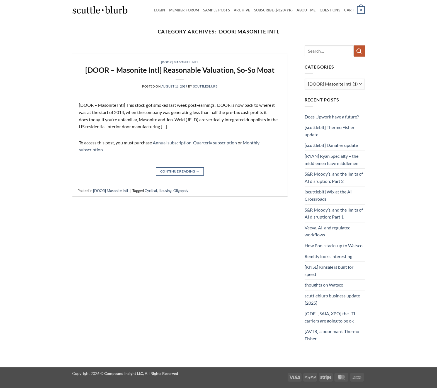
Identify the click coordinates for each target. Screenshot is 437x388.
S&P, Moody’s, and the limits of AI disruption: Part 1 (334, 213)
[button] (354, 10)
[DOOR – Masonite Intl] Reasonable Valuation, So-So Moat (180, 70)
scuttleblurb (205, 86)
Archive (242, 10)
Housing (165, 190)
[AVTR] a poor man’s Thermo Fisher (332, 335)
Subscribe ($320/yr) (273, 10)
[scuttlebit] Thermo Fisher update (330, 131)
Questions (330, 10)
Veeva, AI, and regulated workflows (328, 231)
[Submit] (359, 50)
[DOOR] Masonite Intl (180, 62)
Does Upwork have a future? (332, 116)
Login (159, 10)
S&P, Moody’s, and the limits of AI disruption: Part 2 (334, 177)
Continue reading (180, 171)
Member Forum (184, 10)
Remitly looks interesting (328, 256)
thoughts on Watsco (324, 284)
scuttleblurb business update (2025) (332, 299)
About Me (306, 10)
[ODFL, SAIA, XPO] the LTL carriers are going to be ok (330, 317)
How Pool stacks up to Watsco (334, 245)
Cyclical (151, 190)
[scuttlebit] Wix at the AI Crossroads (328, 195)
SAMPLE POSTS (216, 10)
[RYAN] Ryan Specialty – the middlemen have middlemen (331, 159)
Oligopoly (180, 190)
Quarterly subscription (215, 142)
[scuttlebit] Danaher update (331, 145)
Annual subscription (172, 142)
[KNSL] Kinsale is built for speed (329, 270)
